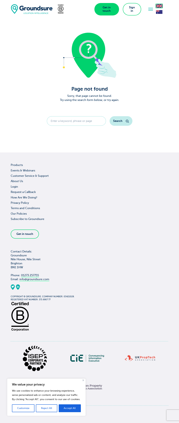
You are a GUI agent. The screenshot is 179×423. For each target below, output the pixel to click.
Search (121, 121)
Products (17, 165)
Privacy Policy (20, 202)
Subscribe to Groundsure (27, 219)
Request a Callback (23, 192)
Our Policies (19, 213)
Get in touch (107, 9)
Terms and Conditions (25, 208)
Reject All (46, 408)
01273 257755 (30, 275)
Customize (23, 408)
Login (14, 186)
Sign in (132, 9)
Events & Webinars (23, 170)
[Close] (83, 380)
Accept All (70, 408)
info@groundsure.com (34, 279)
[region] (46, 397)
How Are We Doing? (24, 197)
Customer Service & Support (30, 175)
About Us (17, 181)
